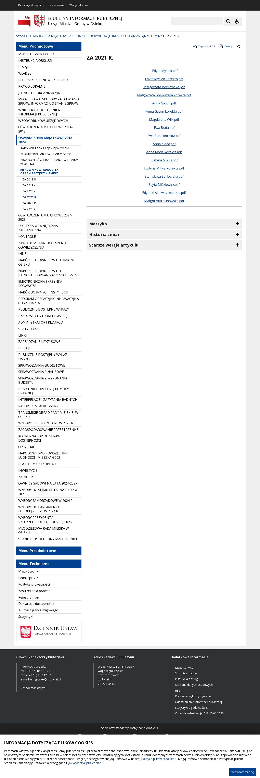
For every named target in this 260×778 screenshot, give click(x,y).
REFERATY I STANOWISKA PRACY (43, 80)
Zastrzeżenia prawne (34, 591)
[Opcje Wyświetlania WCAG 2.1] (237, 21)
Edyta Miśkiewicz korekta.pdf (164, 192)
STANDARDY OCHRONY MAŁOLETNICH (48, 539)
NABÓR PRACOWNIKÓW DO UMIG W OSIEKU (46, 262)
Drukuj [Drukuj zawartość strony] (225, 46)
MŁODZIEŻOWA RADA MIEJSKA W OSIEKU (43, 530)
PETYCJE (24, 348)
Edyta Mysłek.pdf (165, 70)
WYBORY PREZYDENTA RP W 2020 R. (46, 423)
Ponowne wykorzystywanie (193, 696)
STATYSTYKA (28, 329)
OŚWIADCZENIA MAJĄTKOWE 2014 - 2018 (45, 129)
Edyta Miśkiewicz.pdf (164, 184)
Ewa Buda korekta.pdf (164, 136)
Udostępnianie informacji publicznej (198, 702)
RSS (177, 690)
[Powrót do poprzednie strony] (239, 46)
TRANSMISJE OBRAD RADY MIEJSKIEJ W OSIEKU (48, 414)
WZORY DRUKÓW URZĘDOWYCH (43, 120)
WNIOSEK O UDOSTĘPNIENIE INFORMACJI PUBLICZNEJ (40, 112)
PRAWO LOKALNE (31, 86)
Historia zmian (105, 234)
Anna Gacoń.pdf (164, 103)
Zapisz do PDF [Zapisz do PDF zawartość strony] (203, 46)
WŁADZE (24, 73)
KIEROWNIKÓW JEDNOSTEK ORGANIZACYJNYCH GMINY (39, 171)
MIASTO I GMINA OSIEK (36, 54)
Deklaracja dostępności (32, 5)
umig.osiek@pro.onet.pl (45, 679)
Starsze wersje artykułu (114, 245)
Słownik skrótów (186, 673)
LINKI (22, 335)
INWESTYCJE (28, 470)
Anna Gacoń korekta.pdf (164, 111)
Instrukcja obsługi (186, 679)
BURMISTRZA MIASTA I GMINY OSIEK (45, 154)
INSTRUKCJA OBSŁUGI (35, 60)
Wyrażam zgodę (242, 772)
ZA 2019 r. (29, 185)
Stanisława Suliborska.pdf (164, 176)
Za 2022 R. (29, 203)
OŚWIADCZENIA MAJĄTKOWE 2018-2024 (45, 140)
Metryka (98, 224)
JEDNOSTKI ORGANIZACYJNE (40, 93)
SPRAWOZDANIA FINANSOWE (41, 371)
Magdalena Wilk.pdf (164, 119)
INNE (22, 253)
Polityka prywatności (34, 584)
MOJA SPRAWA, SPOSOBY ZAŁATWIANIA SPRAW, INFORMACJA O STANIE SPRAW (48, 101)
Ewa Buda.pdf (164, 127)
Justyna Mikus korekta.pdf (164, 168)
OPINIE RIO (27, 447)
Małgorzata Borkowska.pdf (164, 87)
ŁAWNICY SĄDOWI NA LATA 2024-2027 (47, 483)
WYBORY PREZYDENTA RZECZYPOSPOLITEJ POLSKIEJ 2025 (45, 519)
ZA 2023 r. (29, 209)
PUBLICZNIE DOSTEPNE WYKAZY (43, 309)
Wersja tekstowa (78, 5)
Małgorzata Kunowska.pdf (164, 201)
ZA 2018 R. (29, 179)
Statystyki (25, 616)
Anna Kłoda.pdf (164, 144)
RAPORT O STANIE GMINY (38, 406)
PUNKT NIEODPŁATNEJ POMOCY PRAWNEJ (43, 391)
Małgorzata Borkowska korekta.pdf (164, 95)
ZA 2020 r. (29, 191)
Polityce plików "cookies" (158, 759)
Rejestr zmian (28, 597)
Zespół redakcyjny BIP (35, 688)
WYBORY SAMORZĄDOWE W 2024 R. (45, 500)
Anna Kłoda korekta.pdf (164, 152)
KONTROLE (27, 236)
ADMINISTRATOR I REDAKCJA (40, 322)
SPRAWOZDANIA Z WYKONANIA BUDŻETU (42, 380)
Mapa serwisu (57, 5)
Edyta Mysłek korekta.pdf (164, 79)
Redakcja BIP (28, 578)
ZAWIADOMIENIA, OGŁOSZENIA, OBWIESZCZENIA (42, 245)
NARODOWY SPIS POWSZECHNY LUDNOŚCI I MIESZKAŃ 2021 (43, 455)
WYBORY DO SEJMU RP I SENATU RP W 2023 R (48, 492)
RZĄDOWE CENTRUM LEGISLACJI (43, 316)
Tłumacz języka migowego (38, 610)
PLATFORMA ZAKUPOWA (37, 464)
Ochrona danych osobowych (194, 685)
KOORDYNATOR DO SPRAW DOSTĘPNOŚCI (39, 438)
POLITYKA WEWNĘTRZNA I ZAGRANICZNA (39, 228)
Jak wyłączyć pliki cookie (84, 763)
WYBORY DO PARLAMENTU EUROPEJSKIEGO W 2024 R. (39, 509)
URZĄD (23, 67)
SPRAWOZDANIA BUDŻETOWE (41, 365)
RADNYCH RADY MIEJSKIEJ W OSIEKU (45, 148)
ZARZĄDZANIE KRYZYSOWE (39, 341)
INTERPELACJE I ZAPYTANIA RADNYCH (47, 399)
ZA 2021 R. (29, 197)
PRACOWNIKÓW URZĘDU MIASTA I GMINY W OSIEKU (49, 162)
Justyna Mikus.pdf (164, 160)
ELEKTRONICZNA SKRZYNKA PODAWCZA (40, 283)
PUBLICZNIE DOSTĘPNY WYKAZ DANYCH (42, 356)
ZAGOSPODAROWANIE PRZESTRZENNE (48, 429)
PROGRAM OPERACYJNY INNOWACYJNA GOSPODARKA (48, 301)
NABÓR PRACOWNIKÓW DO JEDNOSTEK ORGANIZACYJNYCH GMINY (48, 273)
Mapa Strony (28, 571)
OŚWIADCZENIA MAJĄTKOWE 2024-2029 (45, 217)
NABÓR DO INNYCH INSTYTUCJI (43, 292)
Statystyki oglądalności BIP (192, 708)
